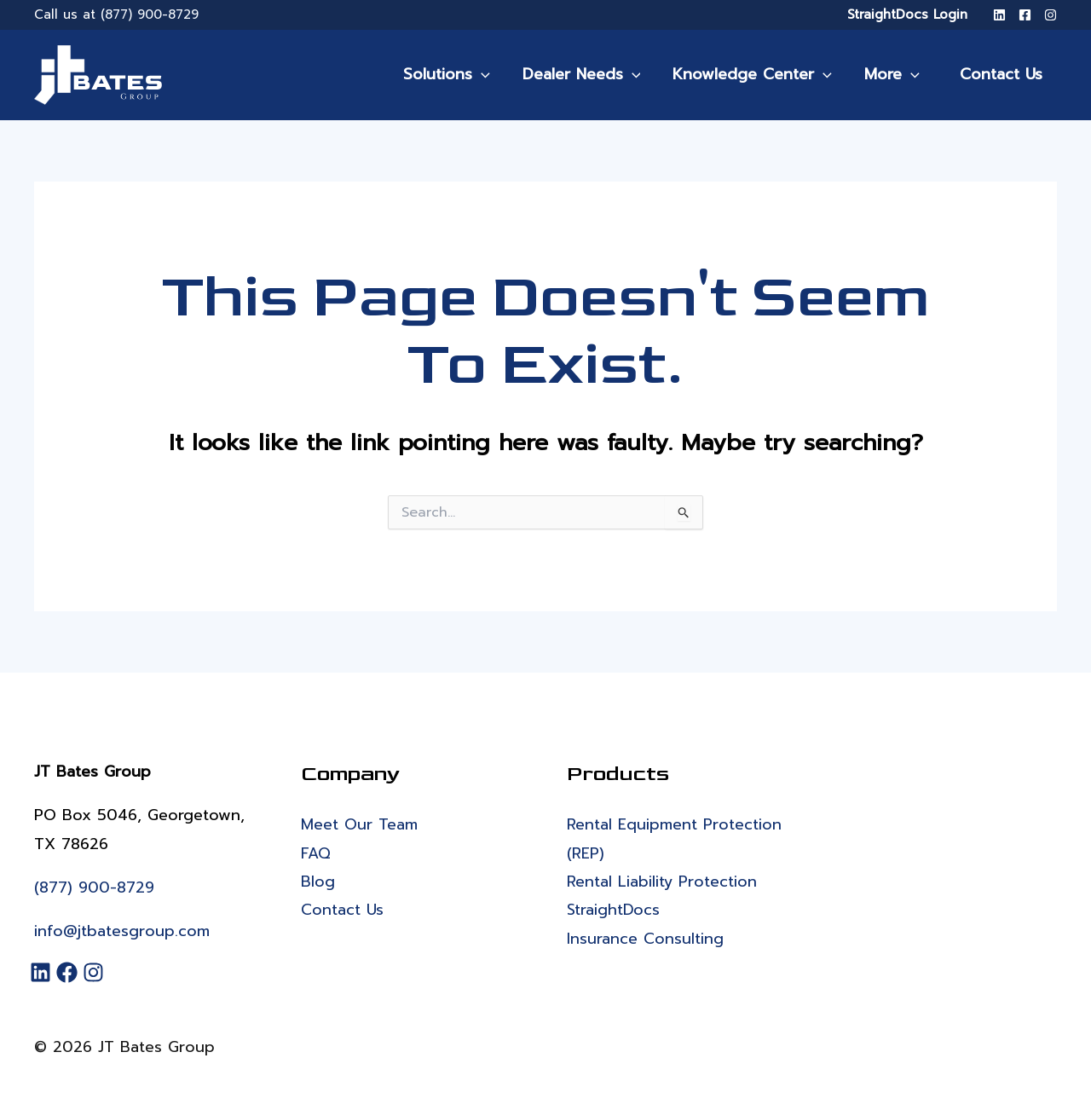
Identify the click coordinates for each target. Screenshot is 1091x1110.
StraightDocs (614, 910)
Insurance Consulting (645, 939)
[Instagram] (1050, 15)
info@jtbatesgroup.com (122, 931)
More (897, 74)
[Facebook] (1025, 15)
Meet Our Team (359, 824)
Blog (318, 881)
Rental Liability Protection (662, 881)
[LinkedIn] (999, 15)
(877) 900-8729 (150, 14)
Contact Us (1002, 74)
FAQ (316, 853)
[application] (491, 74)
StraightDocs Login (907, 14)
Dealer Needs (590, 74)
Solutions (456, 74)
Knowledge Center (759, 74)
